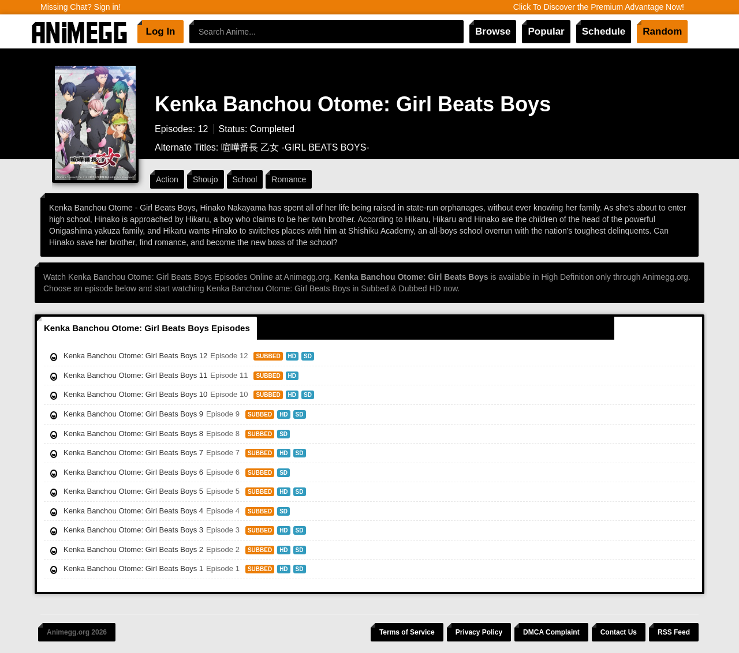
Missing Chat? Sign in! (80, 7)
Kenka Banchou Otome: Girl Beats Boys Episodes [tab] (147, 328)
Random (662, 31)
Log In (161, 31)
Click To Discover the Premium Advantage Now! (598, 7)
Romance (288, 179)
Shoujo (205, 179)
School (245, 179)
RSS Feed (674, 632)
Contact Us (618, 632)
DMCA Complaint (551, 632)
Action (167, 179)
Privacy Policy (479, 632)
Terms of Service (407, 632)
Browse (492, 31)
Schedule (604, 31)
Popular (546, 31)
